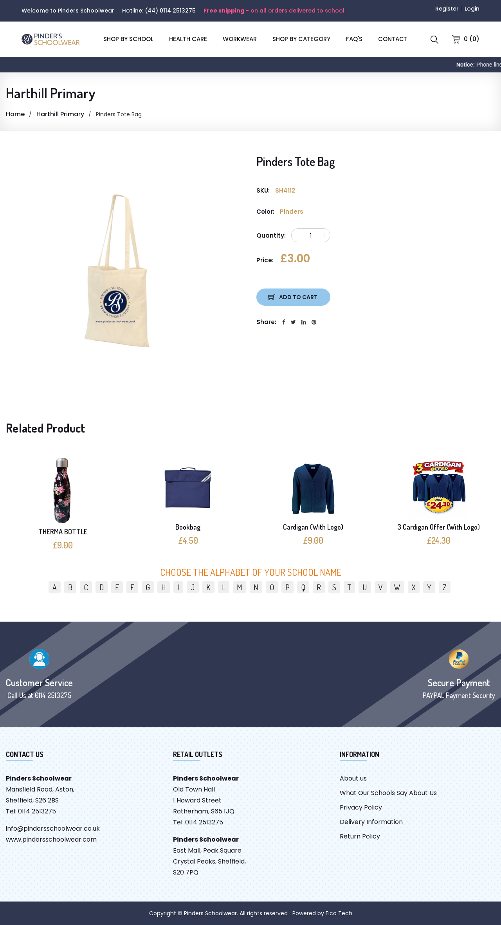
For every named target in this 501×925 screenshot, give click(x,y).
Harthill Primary (60, 114)
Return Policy (360, 836)
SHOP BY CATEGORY (301, 39)
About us (353, 778)
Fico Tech (339, 913)
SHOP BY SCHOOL (128, 39)
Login (472, 9)
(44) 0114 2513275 (170, 10)
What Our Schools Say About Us (388, 792)
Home (15, 114)
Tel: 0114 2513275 (31, 811)
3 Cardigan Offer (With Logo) (438, 527)
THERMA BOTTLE (62, 531)
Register (447, 9)
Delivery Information (371, 821)
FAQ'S (354, 39)
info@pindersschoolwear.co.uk (53, 828)
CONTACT (392, 39)
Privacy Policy (361, 807)
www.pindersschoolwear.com (51, 839)
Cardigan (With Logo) (313, 527)
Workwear (240, 39)
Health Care (188, 39)
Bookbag (187, 527)
